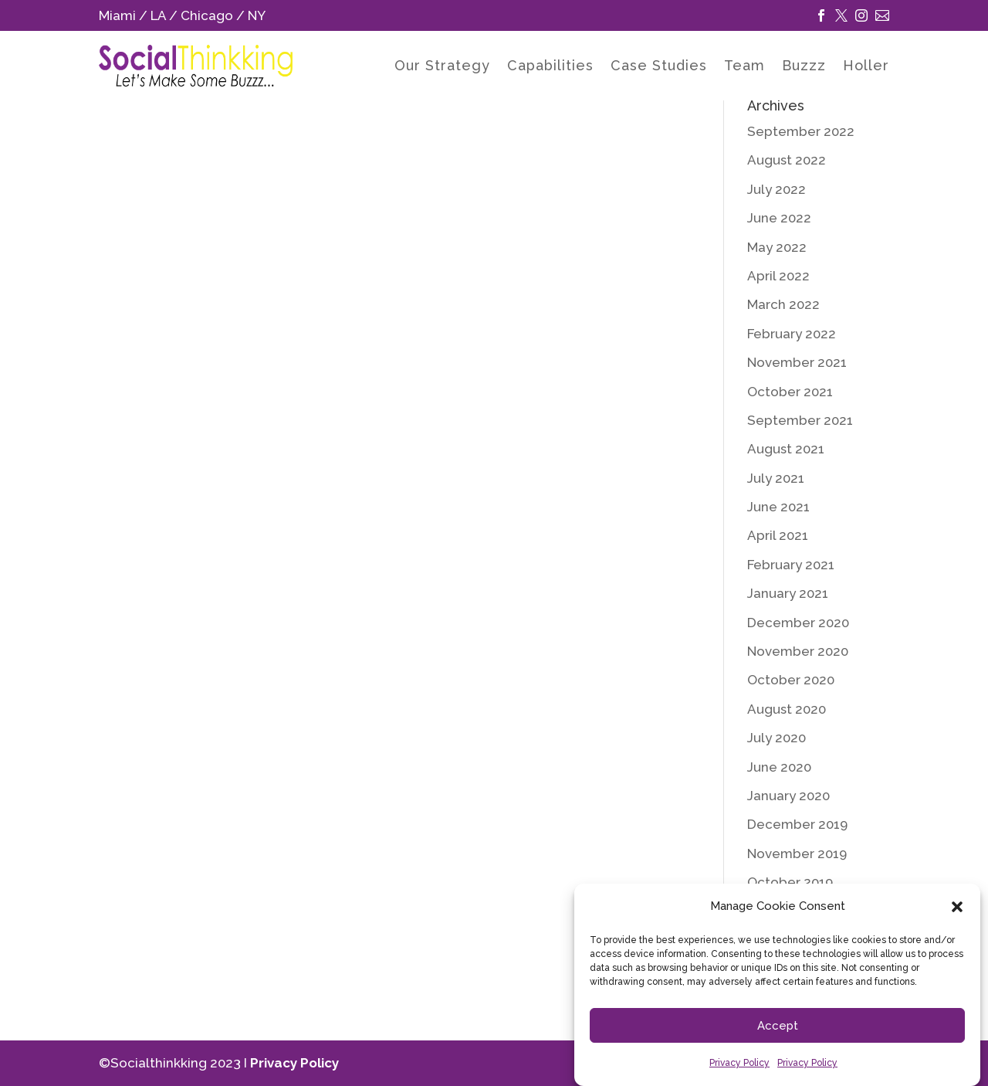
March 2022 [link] (783, 304)
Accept (777, 1026)
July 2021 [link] (775, 478)
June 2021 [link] (778, 506)
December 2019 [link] (797, 824)
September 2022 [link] (800, 131)
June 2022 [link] (779, 218)
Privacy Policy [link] (739, 1062)
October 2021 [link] (790, 391)
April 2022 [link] (778, 275)
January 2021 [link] (787, 593)
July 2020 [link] (776, 737)
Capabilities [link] (550, 66)
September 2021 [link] (800, 420)
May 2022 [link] (777, 247)
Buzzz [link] (804, 66)
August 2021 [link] (785, 448)
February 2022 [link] (791, 333)
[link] (821, 15)
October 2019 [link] (790, 882)
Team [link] (744, 66)
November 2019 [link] (797, 853)
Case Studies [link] (659, 66)
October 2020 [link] (790, 679)
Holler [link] (866, 66)
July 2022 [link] (776, 189)
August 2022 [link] (786, 160)
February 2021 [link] (790, 564)
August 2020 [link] (786, 709)
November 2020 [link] (797, 651)
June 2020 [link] (779, 767)
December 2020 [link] (798, 622)
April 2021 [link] (777, 535)
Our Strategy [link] (442, 66)
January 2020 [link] (788, 795)
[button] (957, 907)
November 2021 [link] (797, 362)
